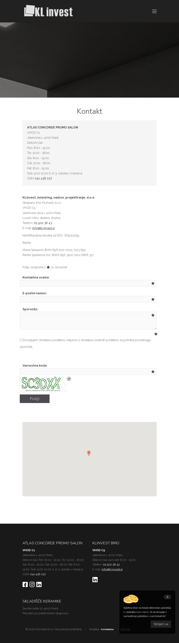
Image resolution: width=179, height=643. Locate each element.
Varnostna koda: (35, 365)
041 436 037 (43, 178)
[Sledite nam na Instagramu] (32, 584)
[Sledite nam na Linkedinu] (95, 580)
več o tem (142, 612)
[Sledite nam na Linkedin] (39, 584)
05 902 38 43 (43, 223)
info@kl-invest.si (43, 228)
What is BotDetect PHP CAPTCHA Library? (43, 390)
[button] (89, 454)
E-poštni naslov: (35, 293)
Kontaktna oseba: (36, 277)
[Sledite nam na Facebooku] (25, 584)
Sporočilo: (30, 309)
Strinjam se (161, 624)
